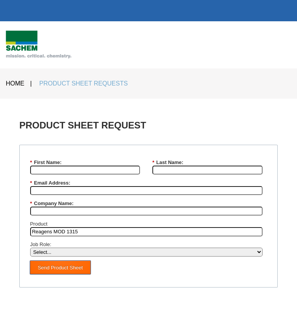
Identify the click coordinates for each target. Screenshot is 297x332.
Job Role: (40, 244)
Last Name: (167, 162)
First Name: (46, 162)
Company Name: (52, 203)
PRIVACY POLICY (191, 318)
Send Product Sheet (60, 267)
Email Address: (50, 183)
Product (39, 224)
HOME (15, 83)
